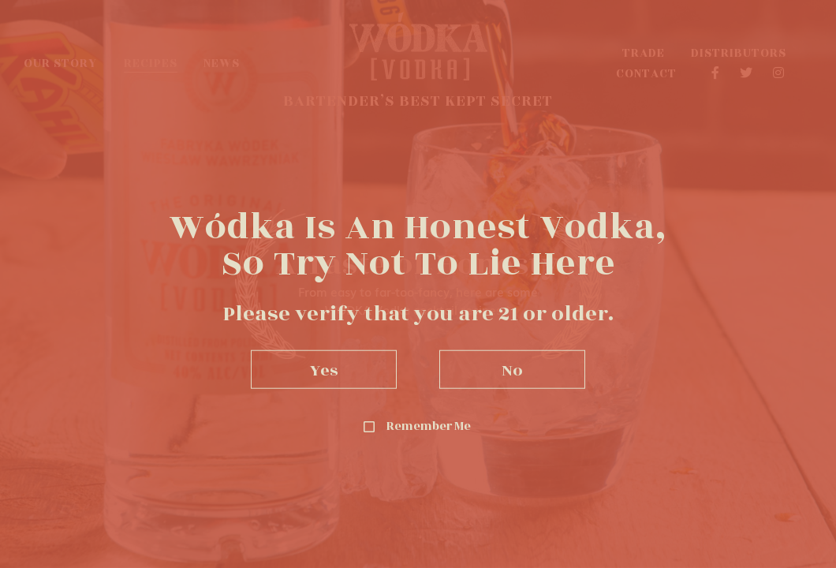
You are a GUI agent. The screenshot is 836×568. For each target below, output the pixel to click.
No (512, 369)
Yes (324, 369)
